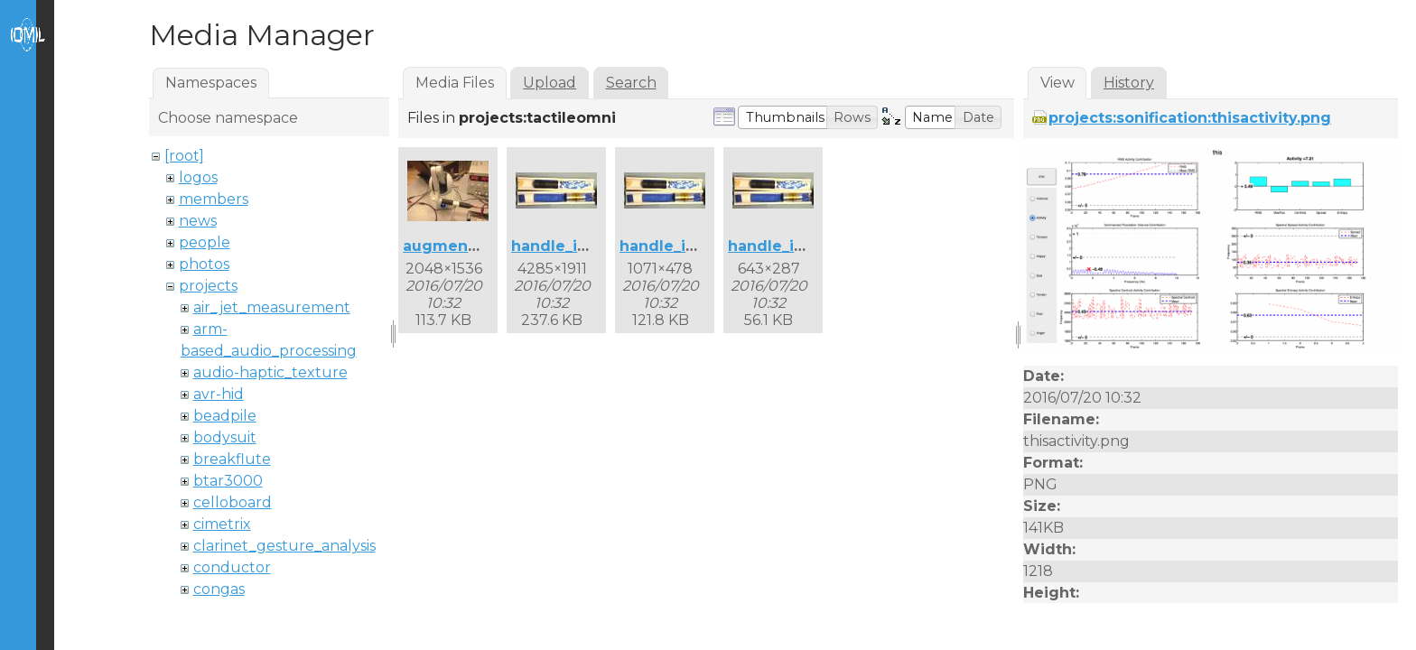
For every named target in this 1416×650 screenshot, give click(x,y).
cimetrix (222, 524)
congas (219, 589)
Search (631, 82)
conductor (232, 567)
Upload (549, 82)
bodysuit (224, 437)
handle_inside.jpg (580, 246)
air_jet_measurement (271, 307)
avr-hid (218, 394)
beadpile (224, 415)
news (198, 220)
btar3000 (228, 480)
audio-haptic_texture (270, 372)
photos (204, 264)
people (204, 242)
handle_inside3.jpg (801, 246)
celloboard (232, 502)
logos (198, 177)
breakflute (232, 459)
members (213, 199)
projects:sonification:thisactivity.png (1189, 117)
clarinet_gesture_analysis (284, 545)
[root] (184, 155)
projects (208, 285)
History (1129, 82)
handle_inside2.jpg (693, 246)
